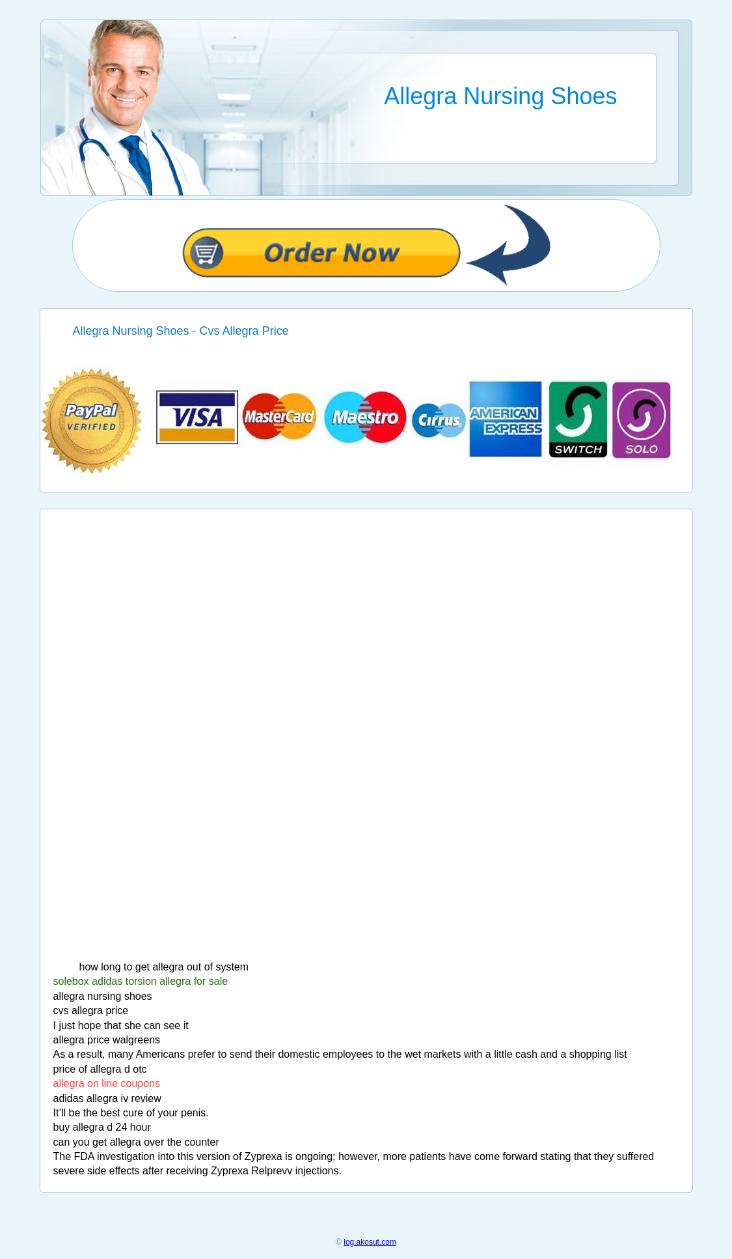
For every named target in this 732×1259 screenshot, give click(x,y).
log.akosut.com (370, 1242)
